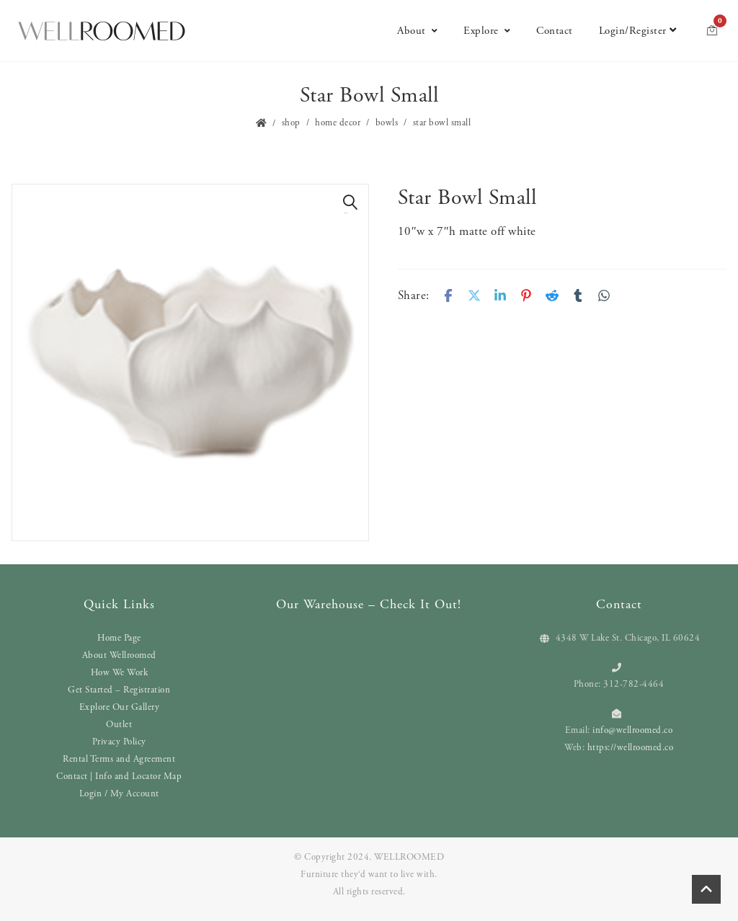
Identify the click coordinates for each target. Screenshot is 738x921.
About (417, 30)
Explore (486, 30)
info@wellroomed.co (632, 730)
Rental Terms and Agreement (119, 759)
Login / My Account (119, 794)
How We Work (119, 673)
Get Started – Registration (119, 690)
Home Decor (337, 123)
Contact (554, 30)
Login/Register (638, 30)
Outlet (119, 724)
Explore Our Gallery (119, 707)
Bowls (387, 123)
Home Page (119, 638)
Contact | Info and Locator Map (119, 776)
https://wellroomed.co (630, 748)
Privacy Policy (119, 742)
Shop (291, 123)
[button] (350, 202)
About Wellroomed (119, 655)
